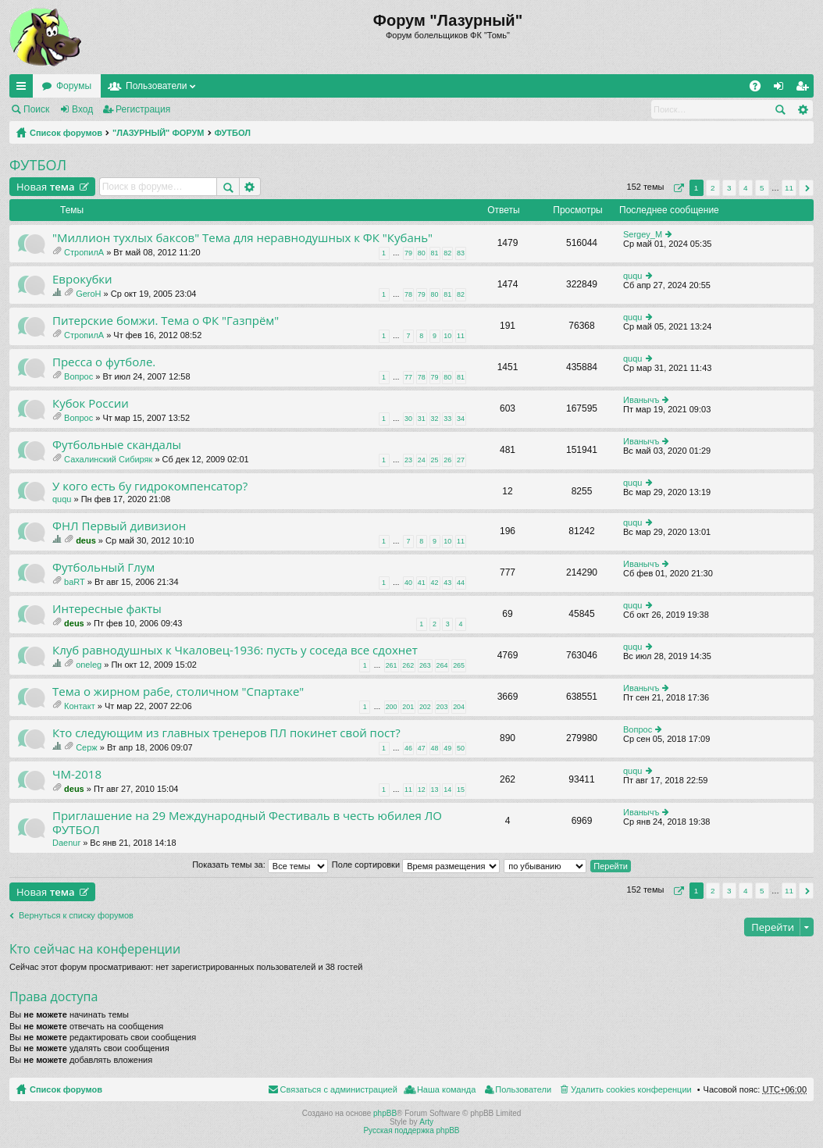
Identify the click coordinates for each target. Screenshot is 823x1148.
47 (422, 748)
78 (408, 294)
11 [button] (789, 188)
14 (447, 789)
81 (435, 253)
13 (435, 789)
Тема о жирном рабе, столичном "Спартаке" (178, 691)
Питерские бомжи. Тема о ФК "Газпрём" (165, 320)
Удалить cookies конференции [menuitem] (631, 1089)
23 (408, 460)
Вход (82, 109)
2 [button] (713, 188)
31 (422, 418)
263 (425, 665)
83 (461, 253)
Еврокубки (82, 279)
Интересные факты (107, 608)
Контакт (79, 706)
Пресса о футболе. (103, 362)
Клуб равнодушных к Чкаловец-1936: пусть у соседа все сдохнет (235, 650)
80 (422, 253)
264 (442, 665)
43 (447, 582)
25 (435, 460)
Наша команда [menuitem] (446, 1089)
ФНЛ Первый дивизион (119, 526)
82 (447, 253)
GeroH (88, 293)
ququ (632, 275)
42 (435, 582)
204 (459, 707)
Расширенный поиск (802, 109)
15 (461, 789)
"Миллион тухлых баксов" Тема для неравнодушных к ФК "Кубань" (242, 237)
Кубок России (90, 403)
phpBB (385, 1113)
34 (461, 418)
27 (461, 460)
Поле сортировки (416, 864)
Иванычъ (641, 400)
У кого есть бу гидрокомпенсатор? (150, 486)
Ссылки (24, 89)
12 (422, 789)
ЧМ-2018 (77, 774)
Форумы (73, 85)
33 (447, 418)
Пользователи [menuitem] (523, 1089)
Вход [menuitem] (782, 89)
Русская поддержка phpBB (411, 1130)
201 (408, 707)
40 (408, 582)
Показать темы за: (260, 864)
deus (86, 540)
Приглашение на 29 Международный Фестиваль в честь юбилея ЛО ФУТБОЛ (247, 822)
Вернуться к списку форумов (76, 915)
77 (408, 377)
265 (459, 665)
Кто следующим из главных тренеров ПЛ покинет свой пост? (226, 733)
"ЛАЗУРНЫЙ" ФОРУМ (158, 132)
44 (461, 582)
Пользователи (156, 85)
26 (447, 460)
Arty (426, 1122)
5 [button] (762, 188)
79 (408, 253)
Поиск (36, 109)
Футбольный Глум (103, 567)
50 (461, 748)
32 (435, 418)
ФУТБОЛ (233, 132)
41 (422, 582)
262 (408, 665)
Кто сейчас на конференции (94, 948)
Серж (87, 747)
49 (447, 748)
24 (422, 460)
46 (408, 748)
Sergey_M (642, 234)
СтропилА (84, 252)
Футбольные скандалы (116, 444)
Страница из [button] (677, 188)
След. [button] (806, 188)
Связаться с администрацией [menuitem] (338, 1089)
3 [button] (729, 188)
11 (461, 336)
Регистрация (143, 109)
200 (391, 707)
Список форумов (66, 132)
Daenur (66, 842)
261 (391, 665)
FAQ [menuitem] (760, 89)
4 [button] (745, 188)
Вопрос (78, 376)
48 (435, 748)
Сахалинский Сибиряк (108, 459)
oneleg (89, 664)
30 (408, 418)
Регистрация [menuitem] (805, 89)
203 (442, 707)
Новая (45, 187)
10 (447, 336)
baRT (74, 581)
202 (425, 707)
